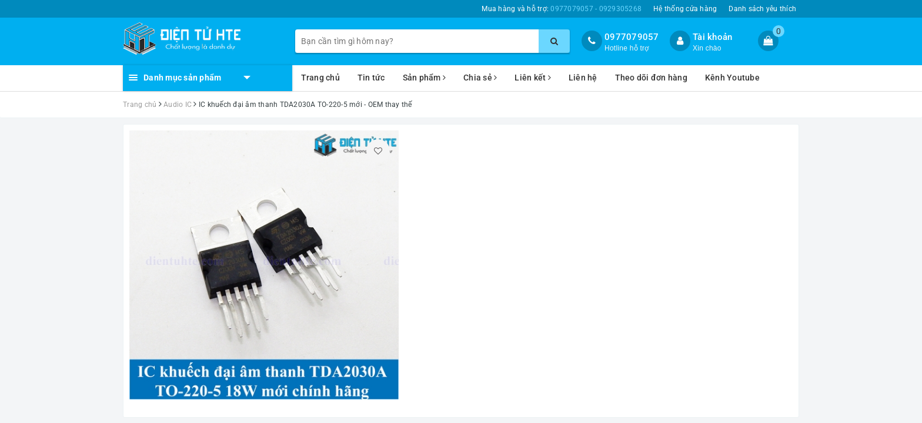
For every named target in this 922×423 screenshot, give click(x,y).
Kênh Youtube (732, 77)
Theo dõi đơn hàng (651, 77)
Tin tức (371, 77)
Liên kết (533, 77)
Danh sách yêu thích (762, 9)
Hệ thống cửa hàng (685, 9)
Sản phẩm (424, 77)
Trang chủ (320, 77)
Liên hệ (583, 77)
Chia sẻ (480, 77)
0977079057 (631, 37)
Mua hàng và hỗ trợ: (562, 9)
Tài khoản (712, 37)
